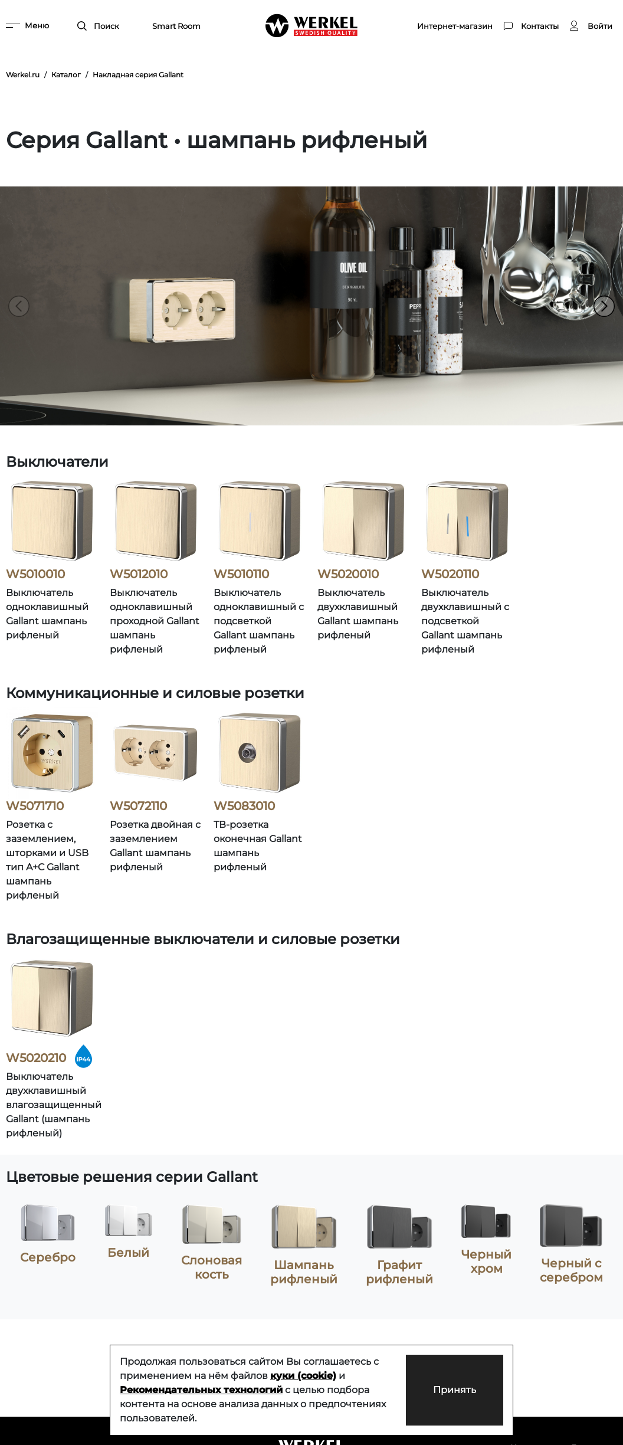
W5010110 (241, 574)
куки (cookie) (303, 1375)
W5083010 (244, 806)
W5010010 (35, 574)
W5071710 (35, 806)
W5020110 (450, 574)
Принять (453, 1389)
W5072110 (138, 806)
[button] (604, 306)
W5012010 (139, 574)
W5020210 (36, 1058)
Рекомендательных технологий (201, 1389)
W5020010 (348, 574)
